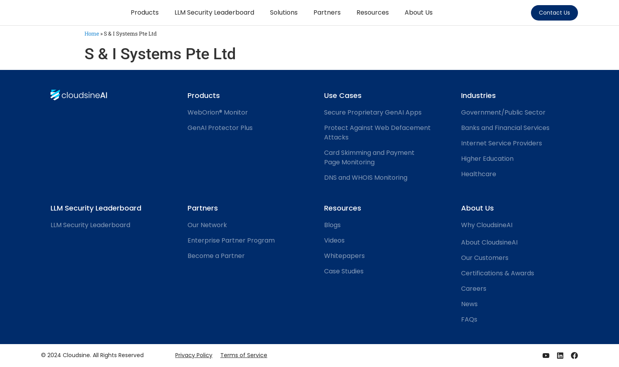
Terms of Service (243, 355)
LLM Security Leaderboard (214, 12)
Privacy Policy (193, 355)
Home (91, 33)
